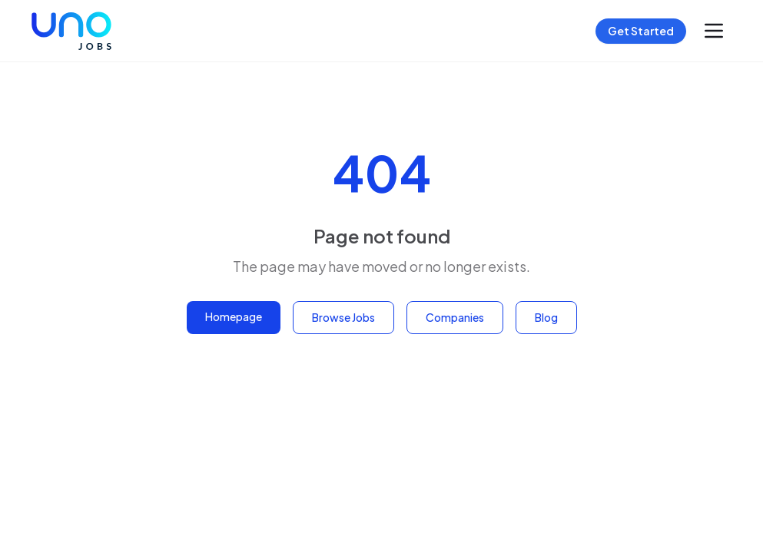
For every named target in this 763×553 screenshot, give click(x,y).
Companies (455, 317)
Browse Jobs (343, 317)
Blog (546, 317)
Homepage (233, 316)
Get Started (641, 31)
